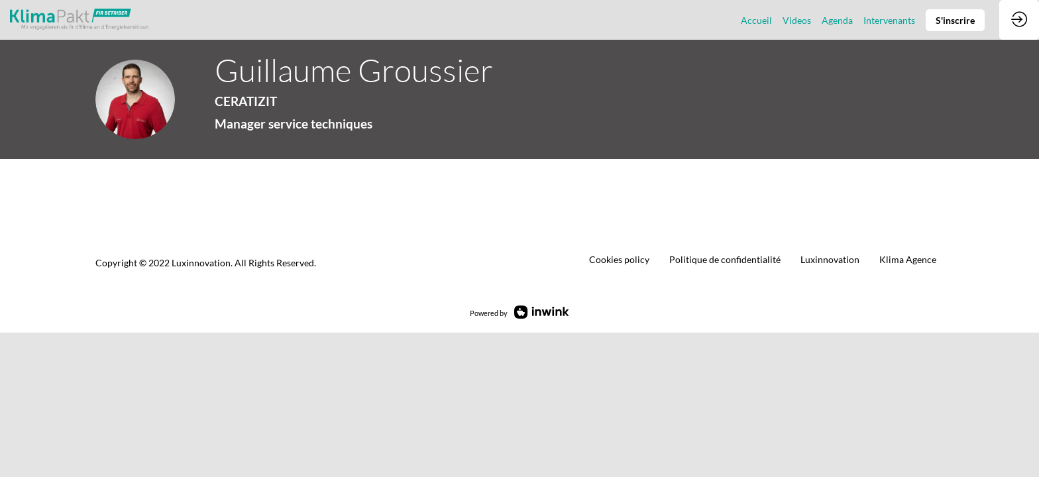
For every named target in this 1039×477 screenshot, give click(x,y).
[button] (955, 20)
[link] (756, 20)
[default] (725, 259)
